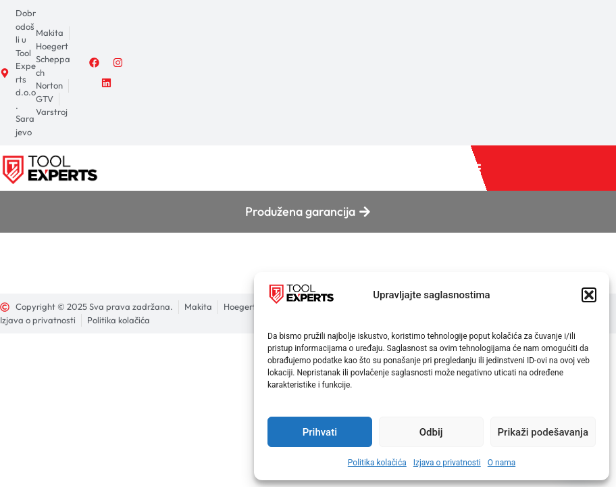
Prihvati (320, 432)
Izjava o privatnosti (447, 462)
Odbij (431, 432)
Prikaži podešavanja (543, 432)
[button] (589, 295)
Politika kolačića (377, 462)
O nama (501, 462)
